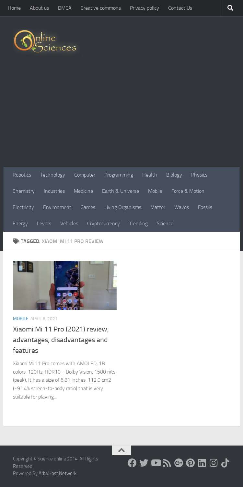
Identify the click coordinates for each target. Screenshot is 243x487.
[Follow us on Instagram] (213, 463)
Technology (52, 175)
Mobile (155, 191)
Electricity (23, 207)
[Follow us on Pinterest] (190, 463)
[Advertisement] (121, 118)
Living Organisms (122, 207)
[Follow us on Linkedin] (202, 463)
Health (149, 175)
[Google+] (178, 463)
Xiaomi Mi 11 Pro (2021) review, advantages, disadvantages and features (61, 340)
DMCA (65, 8)
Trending (138, 223)
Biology (174, 175)
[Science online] (132, 463)
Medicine (83, 191)
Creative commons (101, 8)
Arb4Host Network (57, 473)
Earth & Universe (120, 191)
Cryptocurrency (103, 223)
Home (14, 8)
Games (87, 207)
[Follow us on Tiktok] (225, 463)
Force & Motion (187, 191)
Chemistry (24, 191)
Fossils (205, 207)
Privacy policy (144, 8)
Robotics (22, 175)
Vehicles (69, 223)
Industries (54, 191)
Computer (84, 175)
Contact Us (180, 8)
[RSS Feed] (167, 463)
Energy (20, 223)
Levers (44, 223)
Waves (181, 207)
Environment (57, 207)
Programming (118, 175)
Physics (199, 175)
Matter (157, 207)
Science (165, 223)
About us (39, 8)
